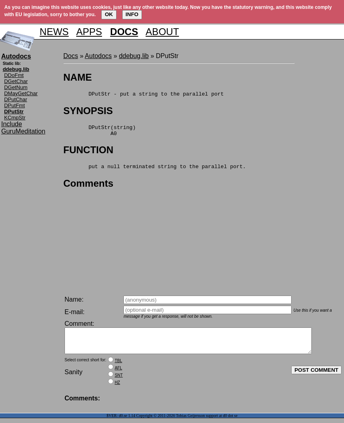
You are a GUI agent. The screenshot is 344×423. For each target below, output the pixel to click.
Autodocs (98, 55)
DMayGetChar (21, 93)
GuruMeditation (23, 131)
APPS (89, 31)
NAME (77, 77)
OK (109, 14)
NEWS (54, 31)
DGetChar (16, 81)
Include (11, 124)
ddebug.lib (134, 55)
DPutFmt (14, 105)
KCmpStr (14, 118)
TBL (118, 365)
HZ (117, 387)
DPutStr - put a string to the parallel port (143, 94)
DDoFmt (13, 75)
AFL (118, 373)
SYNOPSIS (88, 111)
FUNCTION (88, 153)
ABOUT (162, 31)
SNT (119, 380)
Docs (70, 55)
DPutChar (15, 99)
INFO (131, 14)
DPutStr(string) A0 (99, 133)
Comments (88, 188)
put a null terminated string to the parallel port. (154, 171)
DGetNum (15, 87)
